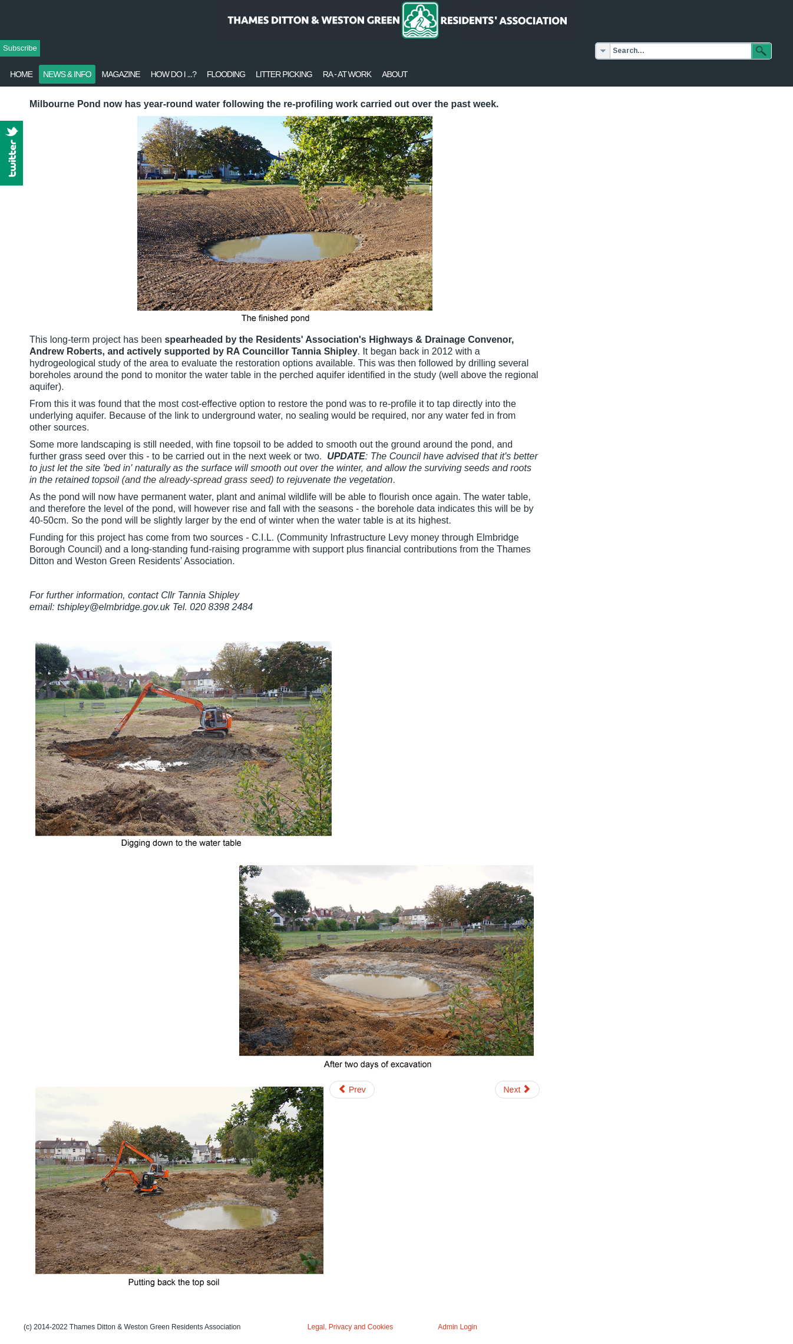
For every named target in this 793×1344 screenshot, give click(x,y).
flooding (226, 74)
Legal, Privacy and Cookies (350, 1327)
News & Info (67, 74)
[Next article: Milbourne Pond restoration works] (517, 1089)
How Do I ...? (173, 74)
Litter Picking (284, 74)
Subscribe (20, 48)
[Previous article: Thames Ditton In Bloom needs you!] (352, 1089)
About (394, 74)
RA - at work (347, 74)
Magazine (121, 74)
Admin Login (457, 1327)
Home (21, 74)
